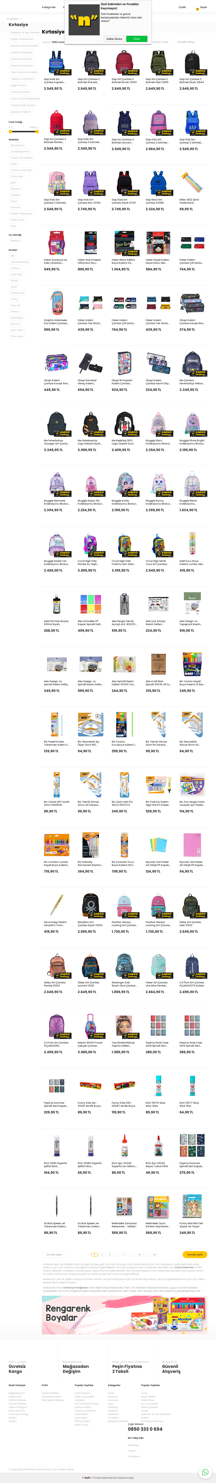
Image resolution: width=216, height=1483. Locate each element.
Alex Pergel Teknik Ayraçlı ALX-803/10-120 (124, 622)
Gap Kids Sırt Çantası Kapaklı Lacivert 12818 (53, 80)
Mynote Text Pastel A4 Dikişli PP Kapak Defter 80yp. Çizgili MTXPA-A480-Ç (157, 863)
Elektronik (113, 1414)
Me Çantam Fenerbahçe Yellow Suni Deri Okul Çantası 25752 (191, 382)
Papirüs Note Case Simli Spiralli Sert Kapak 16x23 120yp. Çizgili (191, 1044)
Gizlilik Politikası (17, 1400)
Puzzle (144, 1410)
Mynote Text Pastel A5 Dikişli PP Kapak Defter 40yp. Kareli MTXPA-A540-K (191, 863)
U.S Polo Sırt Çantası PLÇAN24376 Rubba (192, 984)
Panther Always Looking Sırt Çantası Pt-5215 (124, 923)
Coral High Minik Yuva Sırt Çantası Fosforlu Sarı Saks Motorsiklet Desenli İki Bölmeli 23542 (157, 562)
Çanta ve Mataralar (22, 52)
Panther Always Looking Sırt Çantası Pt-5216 (158, 923)
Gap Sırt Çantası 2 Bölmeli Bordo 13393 (124, 80)
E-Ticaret (95, 1477)
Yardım (13, 1421)
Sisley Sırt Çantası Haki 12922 (190, 923)
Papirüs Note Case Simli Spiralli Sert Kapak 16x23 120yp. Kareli (157, 1044)
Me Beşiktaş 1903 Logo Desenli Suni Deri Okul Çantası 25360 (122, 442)
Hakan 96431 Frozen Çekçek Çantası (90, 1044)
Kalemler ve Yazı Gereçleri (25, 32)
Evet (137, 39)
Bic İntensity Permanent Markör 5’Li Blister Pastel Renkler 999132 (89, 863)
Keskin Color (82, 1424)
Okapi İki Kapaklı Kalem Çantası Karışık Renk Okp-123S (123, 382)
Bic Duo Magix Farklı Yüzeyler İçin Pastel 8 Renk (192, 803)
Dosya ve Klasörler (21, 59)
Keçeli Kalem (148, 1396)
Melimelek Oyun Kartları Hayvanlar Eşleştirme (157, 1225)
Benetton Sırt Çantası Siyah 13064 (90, 923)
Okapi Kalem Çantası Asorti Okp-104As (158, 382)
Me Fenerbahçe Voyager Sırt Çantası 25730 (56, 442)
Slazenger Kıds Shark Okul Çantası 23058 (123, 984)
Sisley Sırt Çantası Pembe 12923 (55, 984)
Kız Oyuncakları (149, 1403)
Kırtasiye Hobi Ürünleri (23, 105)
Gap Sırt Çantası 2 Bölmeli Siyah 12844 (192, 80)
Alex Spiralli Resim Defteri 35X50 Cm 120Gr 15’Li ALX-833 (123, 682)
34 (154, 1254)
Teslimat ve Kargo (19, 1414)
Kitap (111, 1393)
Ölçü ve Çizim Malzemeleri (26, 98)
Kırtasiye (113, 1396)
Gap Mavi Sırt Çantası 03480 (155, 201)
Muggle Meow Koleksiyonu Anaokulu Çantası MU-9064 (191, 502)
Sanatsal (113, 1410)
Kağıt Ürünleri (18, 85)
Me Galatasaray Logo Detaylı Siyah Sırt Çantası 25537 (89, 442)
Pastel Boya (147, 1400)
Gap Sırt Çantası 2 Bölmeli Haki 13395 (157, 80)
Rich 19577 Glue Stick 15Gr (189, 1104)
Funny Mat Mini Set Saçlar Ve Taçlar (191, 1225)
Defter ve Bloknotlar (22, 39)
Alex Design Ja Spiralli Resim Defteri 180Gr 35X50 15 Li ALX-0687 (90, 682)
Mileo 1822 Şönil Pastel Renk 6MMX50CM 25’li (190, 201)
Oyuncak (113, 1400)
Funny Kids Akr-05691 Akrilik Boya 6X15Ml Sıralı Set (89, 1104)
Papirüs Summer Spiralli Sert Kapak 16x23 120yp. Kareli (191, 1164)
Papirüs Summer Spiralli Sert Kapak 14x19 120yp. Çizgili (55, 1104)
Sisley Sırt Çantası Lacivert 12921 (88, 984)
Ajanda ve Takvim (21, 111)
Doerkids (80, 1400)
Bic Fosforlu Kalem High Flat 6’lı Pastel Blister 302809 (157, 803)
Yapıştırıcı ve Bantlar (22, 78)
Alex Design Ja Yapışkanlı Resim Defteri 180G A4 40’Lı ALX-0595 (192, 622)
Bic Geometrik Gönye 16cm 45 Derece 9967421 (189, 743)
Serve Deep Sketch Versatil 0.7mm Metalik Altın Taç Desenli (55, 923)
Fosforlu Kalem (83, 1407)
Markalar (14, 140)
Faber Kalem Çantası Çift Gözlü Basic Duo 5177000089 (123, 321)
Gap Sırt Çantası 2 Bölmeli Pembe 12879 (55, 140)
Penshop (113, 1407)
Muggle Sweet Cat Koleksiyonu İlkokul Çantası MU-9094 (56, 562)
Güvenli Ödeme (18, 1403)
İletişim (13, 1417)
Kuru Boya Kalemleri (152, 1421)
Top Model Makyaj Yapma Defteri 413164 (123, 1044)
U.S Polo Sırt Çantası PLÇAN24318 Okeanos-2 (56, 1044)
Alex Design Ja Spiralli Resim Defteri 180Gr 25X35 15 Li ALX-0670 (56, 682)
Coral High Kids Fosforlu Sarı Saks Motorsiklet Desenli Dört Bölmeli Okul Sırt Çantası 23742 (123, 562)
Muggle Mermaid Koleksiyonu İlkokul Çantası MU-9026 (56, 502)
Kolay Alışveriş (17, 1410)
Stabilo (145, 1417)
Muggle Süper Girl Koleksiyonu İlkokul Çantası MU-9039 (90, 502)
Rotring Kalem (82, 1421)
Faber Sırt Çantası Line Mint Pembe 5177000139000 (156, 984)
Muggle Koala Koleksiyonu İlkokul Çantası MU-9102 (124, 502)
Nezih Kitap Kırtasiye (21, 7)
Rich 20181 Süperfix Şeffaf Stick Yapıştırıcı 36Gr (55, 1164)
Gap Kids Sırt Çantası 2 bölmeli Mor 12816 (88, 140)
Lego (110, 1403)
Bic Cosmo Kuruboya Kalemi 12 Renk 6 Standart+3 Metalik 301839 (124, 743)
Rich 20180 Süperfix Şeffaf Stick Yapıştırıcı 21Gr (90, 1164)
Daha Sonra (114, 39)
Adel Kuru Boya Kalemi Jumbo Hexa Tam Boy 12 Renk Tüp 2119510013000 (192, 562)
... (117, 1254)
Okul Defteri (81, 1414)
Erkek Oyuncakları (85, 1396)
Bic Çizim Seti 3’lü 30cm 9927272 (122, 803)
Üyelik (179, 7)
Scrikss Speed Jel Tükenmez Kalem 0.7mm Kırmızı (88, 1225)
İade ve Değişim (18, 1407)
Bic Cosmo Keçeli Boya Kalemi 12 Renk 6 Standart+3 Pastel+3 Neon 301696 (192, 682)
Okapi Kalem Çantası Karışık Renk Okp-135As (192, 321)
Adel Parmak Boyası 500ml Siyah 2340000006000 (56, 622)
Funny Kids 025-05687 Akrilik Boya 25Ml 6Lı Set (123, 1104)
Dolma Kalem (82, 1393)
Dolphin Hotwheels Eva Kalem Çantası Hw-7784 (55, 321)
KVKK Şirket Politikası (53, 1400)
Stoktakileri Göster (160, 42)
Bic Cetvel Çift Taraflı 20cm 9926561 (56, 803)
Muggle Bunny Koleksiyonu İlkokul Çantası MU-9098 (158, 502)
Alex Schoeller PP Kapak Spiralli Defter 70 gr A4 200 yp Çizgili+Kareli (90, 622)
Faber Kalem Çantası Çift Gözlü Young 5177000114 (191, 261)
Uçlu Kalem (81, 1417)
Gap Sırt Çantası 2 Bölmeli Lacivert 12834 (123, 141)
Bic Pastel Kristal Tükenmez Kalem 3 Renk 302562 (55, 743)
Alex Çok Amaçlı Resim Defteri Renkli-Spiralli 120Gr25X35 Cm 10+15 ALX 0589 (155, 622)
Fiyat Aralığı (15, 122)
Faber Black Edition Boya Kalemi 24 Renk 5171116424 (123, 261)
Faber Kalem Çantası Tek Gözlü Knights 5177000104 (90, 321)
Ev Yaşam (113, 1417)
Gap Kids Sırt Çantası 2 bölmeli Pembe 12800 (54, 201)
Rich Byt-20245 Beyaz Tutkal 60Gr (157, 1164)
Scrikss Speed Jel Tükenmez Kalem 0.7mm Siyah (54, 1225)
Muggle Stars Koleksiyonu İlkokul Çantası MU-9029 (158, 442)
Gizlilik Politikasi (50, 1393)
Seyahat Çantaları (118, 1421)
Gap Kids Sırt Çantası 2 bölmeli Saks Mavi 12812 (190, 141)
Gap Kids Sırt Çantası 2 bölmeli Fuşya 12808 (156, 141)
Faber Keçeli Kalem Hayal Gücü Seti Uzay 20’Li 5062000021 (157, 261)
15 (139, 1254)
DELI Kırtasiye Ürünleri (87, 1403)
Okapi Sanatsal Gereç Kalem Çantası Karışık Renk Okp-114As (90, 382)
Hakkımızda (15, 1396)
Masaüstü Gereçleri (22, 65)
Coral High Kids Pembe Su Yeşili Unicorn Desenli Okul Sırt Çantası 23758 (90, 562)
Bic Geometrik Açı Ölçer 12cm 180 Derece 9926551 (88, 743)
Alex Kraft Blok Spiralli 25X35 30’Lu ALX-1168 (158, 682)
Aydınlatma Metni (52, 1396)
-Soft (86, 1477)
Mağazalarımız (17, 1393)
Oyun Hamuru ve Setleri (24, 72)
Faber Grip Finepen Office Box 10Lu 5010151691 (89, 261)
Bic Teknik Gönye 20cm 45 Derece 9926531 (88, 803)
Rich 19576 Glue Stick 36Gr (155, 1104)
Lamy (144, 1393)
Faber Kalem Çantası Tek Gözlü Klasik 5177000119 (157, 321)
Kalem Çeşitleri (149, 1407)
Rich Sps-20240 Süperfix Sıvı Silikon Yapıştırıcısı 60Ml (123, 1164)
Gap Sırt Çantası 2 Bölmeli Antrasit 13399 (89, 80)
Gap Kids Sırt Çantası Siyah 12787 (124, 201)
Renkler (13, 250)
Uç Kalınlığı (15, 235)
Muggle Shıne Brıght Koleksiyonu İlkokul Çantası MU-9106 (192, 442)
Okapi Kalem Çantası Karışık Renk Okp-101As (56, 382)
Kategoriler (49, 7)
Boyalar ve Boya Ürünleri (24, 45)
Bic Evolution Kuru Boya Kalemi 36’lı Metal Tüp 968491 (123, 863)
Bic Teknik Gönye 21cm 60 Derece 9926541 (156, 743)
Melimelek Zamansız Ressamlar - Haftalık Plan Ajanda (124, 1225)
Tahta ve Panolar (20, 92)
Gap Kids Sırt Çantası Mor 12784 (89, 201)
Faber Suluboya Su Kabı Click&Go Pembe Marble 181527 (55, 261)
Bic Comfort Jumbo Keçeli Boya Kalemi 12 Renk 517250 (56, 863)
